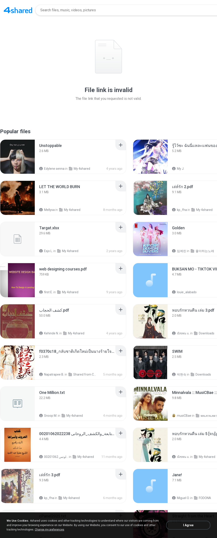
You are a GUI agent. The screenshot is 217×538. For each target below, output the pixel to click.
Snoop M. (48, 415)
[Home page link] (18, 10)
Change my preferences (49, 529)
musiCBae (181, 415)
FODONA (202, 498)
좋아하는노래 (202, 251)
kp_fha (179, 210)
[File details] (17, 157)
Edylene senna (51, 168)
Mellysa (47, 210)
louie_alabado (184, 292)
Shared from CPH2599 (82, 374)
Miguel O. (181, 498)
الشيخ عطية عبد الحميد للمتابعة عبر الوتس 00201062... (53, 457)
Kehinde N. (49, 333)
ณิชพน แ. (181, 333)
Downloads (204, 333)
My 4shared (79, 168)
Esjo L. (46, 251)
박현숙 (179, 374)
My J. (178, 168)
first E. (46, 292)
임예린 (179, 251)
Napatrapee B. (51, 374)
